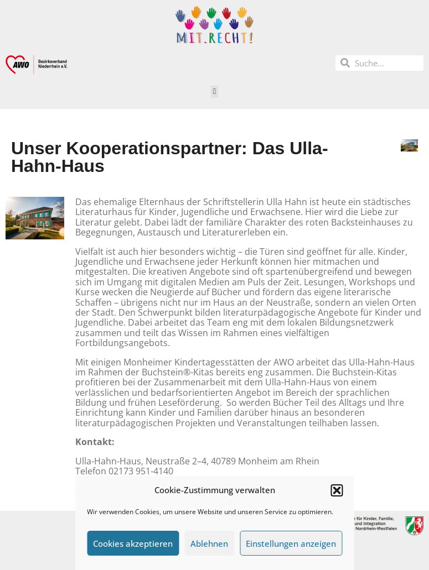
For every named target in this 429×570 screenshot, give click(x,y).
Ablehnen (209, 543)
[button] (336, 490)
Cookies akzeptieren (133, 543)
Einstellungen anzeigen (291, 543)
